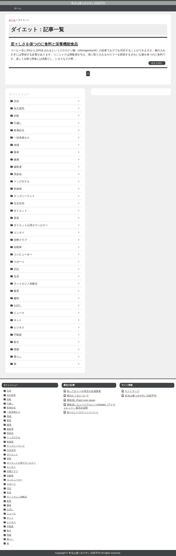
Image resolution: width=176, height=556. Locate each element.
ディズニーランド (24, 196)
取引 (16, 342)
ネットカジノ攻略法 (25, 283)
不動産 (18, 334)
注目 (16, 101)
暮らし (18, 356)
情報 (16, 349)
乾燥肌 (18, 188)
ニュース (19, 312)
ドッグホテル (22, 181)
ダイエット (20, 210)
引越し (18, 122)
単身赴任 (19, 130)
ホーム (17, 8)
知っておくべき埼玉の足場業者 (84, 391)
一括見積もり (22, 137)
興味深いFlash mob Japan (81, 400)
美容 (16, 217)
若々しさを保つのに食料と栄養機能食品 (44, 44)
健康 (16, 159)
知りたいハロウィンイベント (82, 412)
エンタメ (19, 232)
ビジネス (19, 327)
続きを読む (157, 63)
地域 (16, 144)
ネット (18, 320)
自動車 (18, 247)
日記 (16, 269)
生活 (16, 276)
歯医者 (18, 166)
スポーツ (19, 261)
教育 (16, 290)
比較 (16, 115)
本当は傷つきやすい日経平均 (88, 2)
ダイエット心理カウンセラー (31, 225)
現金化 (18, 174)
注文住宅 (19, 203)
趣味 (16, 298)
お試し (18, 305)
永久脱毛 (19, 108)
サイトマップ (132, 391)
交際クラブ (20, 239)
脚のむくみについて (78, 395)
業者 (16, 152)
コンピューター (23, 254)
